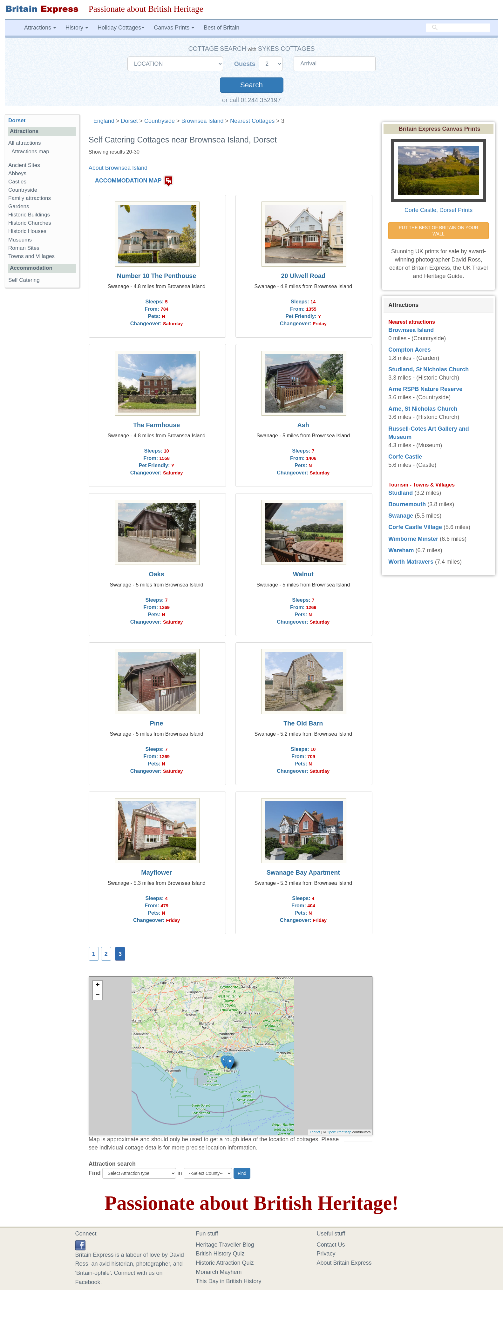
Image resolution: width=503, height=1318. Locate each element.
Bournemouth (407, 504)
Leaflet (315, 1132)
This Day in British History (229, 1281)
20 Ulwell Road (303, 275)
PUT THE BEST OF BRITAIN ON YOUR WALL (439, 230)
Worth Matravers (410, 562)
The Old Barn (303, 723)
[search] (458, 27)
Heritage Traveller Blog (225, 1245)
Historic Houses (27, 231)
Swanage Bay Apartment (303, 872)
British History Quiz (220, 1253)
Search (251, 85)
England (103, 121)
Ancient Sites (24, 165)
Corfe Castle (405, 457)
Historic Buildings (29, 215)
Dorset (129, 121)
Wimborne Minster (413, 539)
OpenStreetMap (339, 1132)
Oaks (156, 574)
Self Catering (24, 280)
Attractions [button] (40, 27)
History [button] (76, 27)
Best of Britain (221, 27)
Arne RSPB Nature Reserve (425, 389)
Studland (400, 493)
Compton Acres (409, 350)
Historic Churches (29, 223)
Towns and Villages (31, 256)
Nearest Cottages (252, 121)
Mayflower (156, 872)
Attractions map (30, 152)
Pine (156, 723)
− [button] (98, 995)
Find (95, 1173)
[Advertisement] (42, 390)
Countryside (159, 121)
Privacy (326, 1253)
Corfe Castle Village (415, 527)
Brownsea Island (202, 121)
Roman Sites (23, 248)
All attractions (24, 143)
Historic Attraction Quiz (225, 1263)
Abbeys (17, 173)
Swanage (400, 516)
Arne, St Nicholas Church (422, 409)
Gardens (18, 206)
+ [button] (98, 985)
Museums (20, 240)
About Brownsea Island (118, 168)
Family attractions (29, 198)
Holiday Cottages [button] (121, 27)
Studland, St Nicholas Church (428, 369)
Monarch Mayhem (219, 1272)
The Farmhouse (156, 424)
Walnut (303, 574)
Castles (17, 182)
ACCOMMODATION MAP (128, 180)
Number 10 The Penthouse (156, 275)
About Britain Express (344, 1263)
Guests (245, 63)
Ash (303, 424)
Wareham (401, 550)
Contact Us (331, 1245)
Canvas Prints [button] (174, 27)
